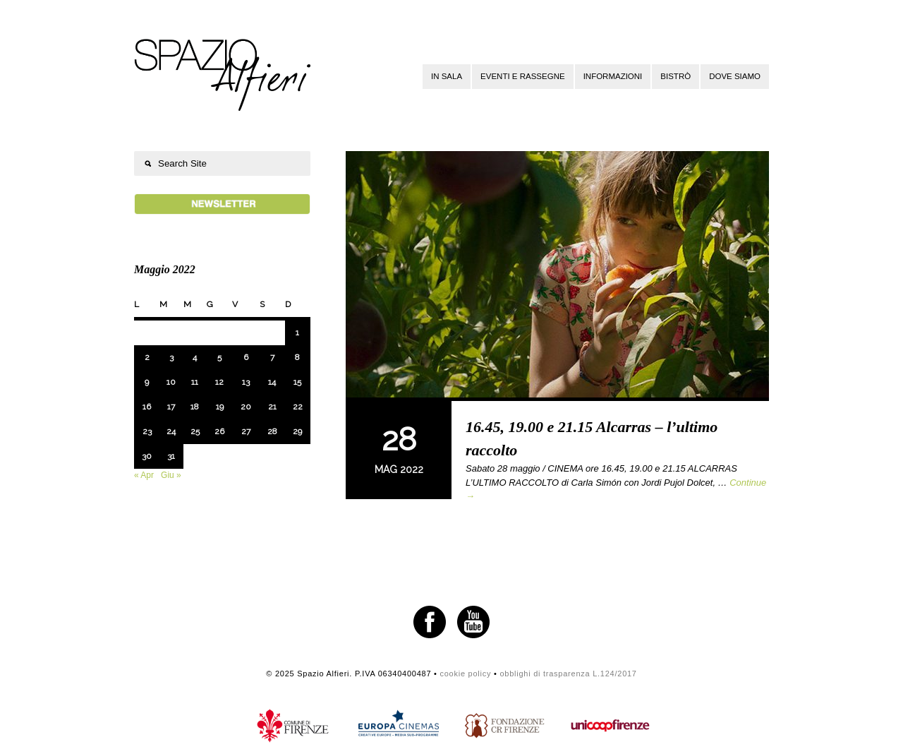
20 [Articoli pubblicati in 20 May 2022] (246, 407)
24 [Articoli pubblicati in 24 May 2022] (171, 431)
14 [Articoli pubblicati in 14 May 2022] (272, 382)
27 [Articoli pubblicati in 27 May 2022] (245, 431)
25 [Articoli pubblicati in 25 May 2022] (195, 431)
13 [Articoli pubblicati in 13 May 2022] (246, 382)
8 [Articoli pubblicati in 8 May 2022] (297, 357)
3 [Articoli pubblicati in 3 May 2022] (171, 357)
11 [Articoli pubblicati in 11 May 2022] (194, 382)
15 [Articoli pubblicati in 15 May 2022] (297, 382)
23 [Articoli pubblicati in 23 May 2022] (147, 431)
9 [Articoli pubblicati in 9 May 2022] (147, 382)
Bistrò (675, 76)
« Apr (144, 475)
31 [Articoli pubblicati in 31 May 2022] (171, 456)
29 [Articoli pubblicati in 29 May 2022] (297, 431)
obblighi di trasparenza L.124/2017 (567, 673)
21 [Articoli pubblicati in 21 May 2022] (272, 407)
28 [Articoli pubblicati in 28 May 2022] (272, 431)
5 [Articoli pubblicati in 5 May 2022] (219, 357)
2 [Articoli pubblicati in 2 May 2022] (147, 357)
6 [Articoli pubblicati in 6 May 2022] (245, 357)
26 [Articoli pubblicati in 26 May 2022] (219, 431)
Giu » (171, 475)
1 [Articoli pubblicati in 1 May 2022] (297, 332)
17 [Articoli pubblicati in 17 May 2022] (171, 407)
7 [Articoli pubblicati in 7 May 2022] (272, 357)
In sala (446, 76)
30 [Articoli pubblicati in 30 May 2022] (147, 456)
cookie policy (465, 673)
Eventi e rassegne (522, 76)
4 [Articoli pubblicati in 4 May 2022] (195, 357)
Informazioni (613, 76)
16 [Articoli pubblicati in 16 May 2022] (147, 407)
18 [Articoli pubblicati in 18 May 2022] (194, 407)
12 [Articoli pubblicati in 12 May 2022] (219, 382)
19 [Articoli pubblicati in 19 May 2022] (220, 407)
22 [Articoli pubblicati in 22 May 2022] (298, 407)
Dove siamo (734, 76)
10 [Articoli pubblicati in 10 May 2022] (171, 382)
